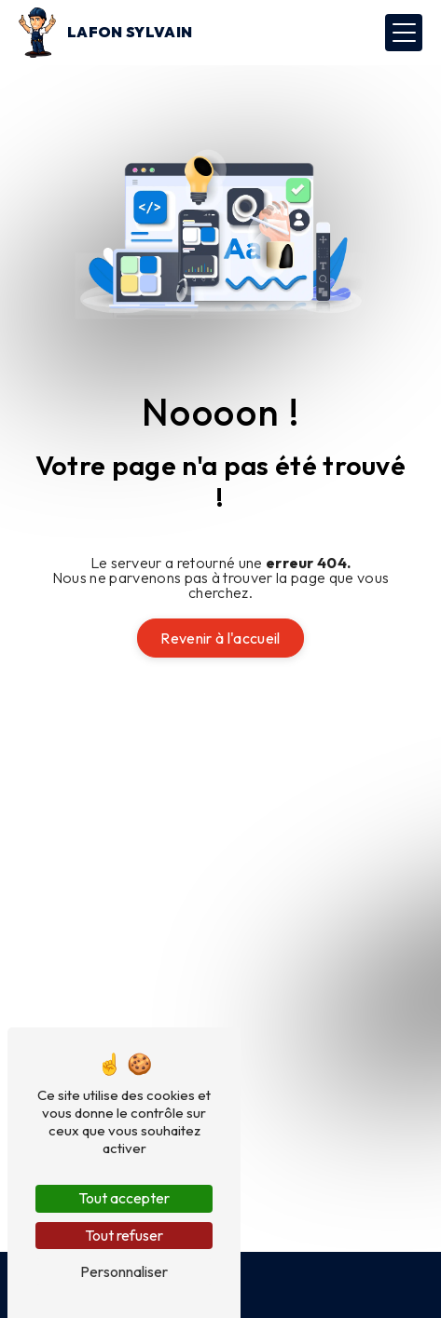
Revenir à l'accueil (220, 638)
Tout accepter (124, 1198)
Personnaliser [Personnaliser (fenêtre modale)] (124, 1271)
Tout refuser (124, 1235)
